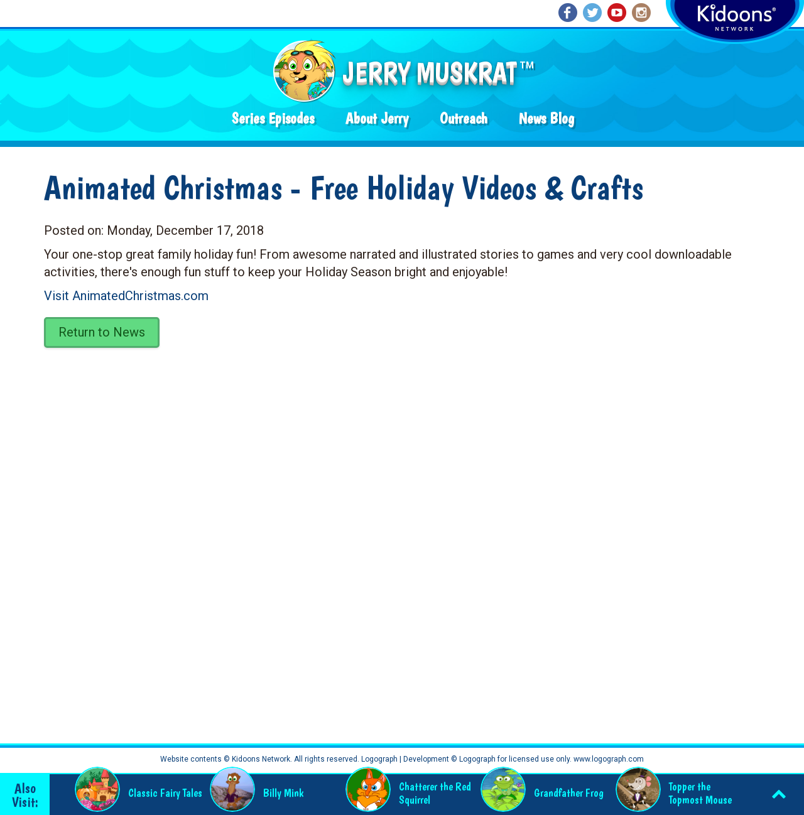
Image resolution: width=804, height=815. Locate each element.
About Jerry (376, 118)
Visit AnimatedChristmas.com (126, 295)
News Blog (546, 118)
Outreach (463, 118)
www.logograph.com (608, 759)
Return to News (101, 332)
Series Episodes (273, 118)
